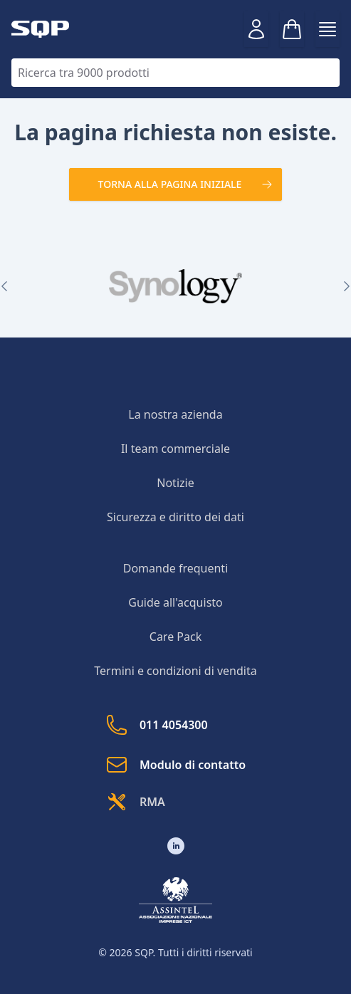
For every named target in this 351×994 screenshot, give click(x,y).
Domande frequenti (176, 568)
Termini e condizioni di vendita (175, 671)
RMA (135, 801)
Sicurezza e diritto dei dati (175, 517)
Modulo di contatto (175, 764)
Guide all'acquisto (175, 602)
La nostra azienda (175, 414)
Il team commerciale (175, 448)
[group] (175, 286)
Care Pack (175, 636)
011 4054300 (156, 724)
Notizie (175, 483)
